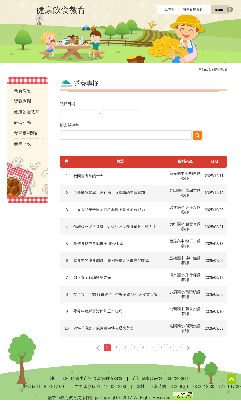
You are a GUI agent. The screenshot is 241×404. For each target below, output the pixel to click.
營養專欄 (220, 70)
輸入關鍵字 (69, 125)
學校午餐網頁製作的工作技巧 (97, 311)
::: (160, 9)
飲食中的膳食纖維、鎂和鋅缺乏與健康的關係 (111, 260)
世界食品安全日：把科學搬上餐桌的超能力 (109, 210)
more (219, 9)
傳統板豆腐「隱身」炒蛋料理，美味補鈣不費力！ (114, 227)
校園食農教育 (193, 9)
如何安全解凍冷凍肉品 (92, 277)
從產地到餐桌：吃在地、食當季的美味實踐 (109, 193)
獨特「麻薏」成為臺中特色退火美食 (103, 328)
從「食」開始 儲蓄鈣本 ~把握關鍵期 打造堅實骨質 (115, 294)
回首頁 (170, 9)
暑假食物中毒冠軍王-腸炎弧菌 (98, 244)
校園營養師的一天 (88, 176)
